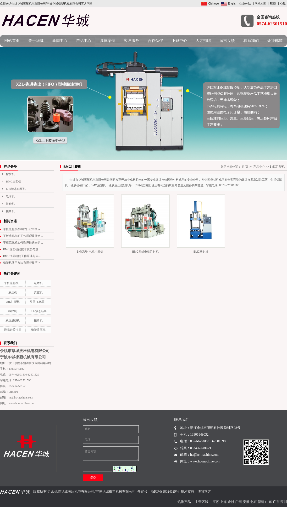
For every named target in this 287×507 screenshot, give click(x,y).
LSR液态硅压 (38, 311)
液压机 (12, 292)
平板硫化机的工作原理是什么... (23, 236)
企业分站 (245, 3)
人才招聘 (203, 41)
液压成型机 (13, 320)
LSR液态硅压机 (16, 189)
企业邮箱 (275, 41)
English (229, 3)
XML (283, 3)
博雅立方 (204, 491)
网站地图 (260, 3)
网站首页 (12, 41)
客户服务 (131, 41)
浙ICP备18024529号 (165, 491)
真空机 (38, 292)
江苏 (216, 502)
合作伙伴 (155, 41)
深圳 (283, 502)
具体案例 (107, 41)
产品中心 (83, 41)
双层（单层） (38, 301)
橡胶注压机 (38, 329)
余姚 (231, 502)
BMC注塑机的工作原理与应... (22, 256)
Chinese (210, 3)
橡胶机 (10, 174)
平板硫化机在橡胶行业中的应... (23, 229)
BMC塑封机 (201, 251)
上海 (223, 502)
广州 (238, 502)
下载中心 (179, 41)
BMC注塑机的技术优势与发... (22, 249)
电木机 (10, 196)
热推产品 (184, 502)
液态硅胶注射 (12, 329)
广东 (276, 502)
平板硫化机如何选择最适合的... (23, 242)
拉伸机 (10, 203)
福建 (261, 502)
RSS (273, 3)
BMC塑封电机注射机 (90, 251)
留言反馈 (227, 41)
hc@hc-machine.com (21, 397)
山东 (268, 502)
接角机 (10, 211)
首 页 (245, 166)
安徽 (246, 502)
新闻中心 (59, 41)
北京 (253, 502)
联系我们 (251, 41)
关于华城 (36, 41)
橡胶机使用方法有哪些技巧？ (21, 262)
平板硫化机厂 (12, 283)
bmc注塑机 (13, 301)
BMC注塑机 (13, 181)
